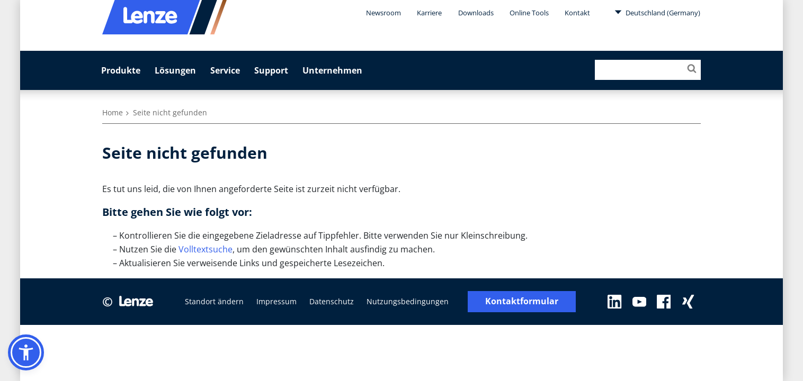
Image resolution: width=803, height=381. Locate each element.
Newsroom (383, 12)
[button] (26, 352)
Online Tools (529, 12)
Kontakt (577, 12)
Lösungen (175, 70)
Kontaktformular (521, 301)
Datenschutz (331, 301)
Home (112, 112)
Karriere (429, 12)
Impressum (276, 301)
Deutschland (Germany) (657, 12)
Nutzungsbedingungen (408, 301)
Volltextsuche (206, 249)
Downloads (476, 12)
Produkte (120, 70)
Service (225, 70)
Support (271, 70)
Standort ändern (214, 301)
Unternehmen (332, 70)
